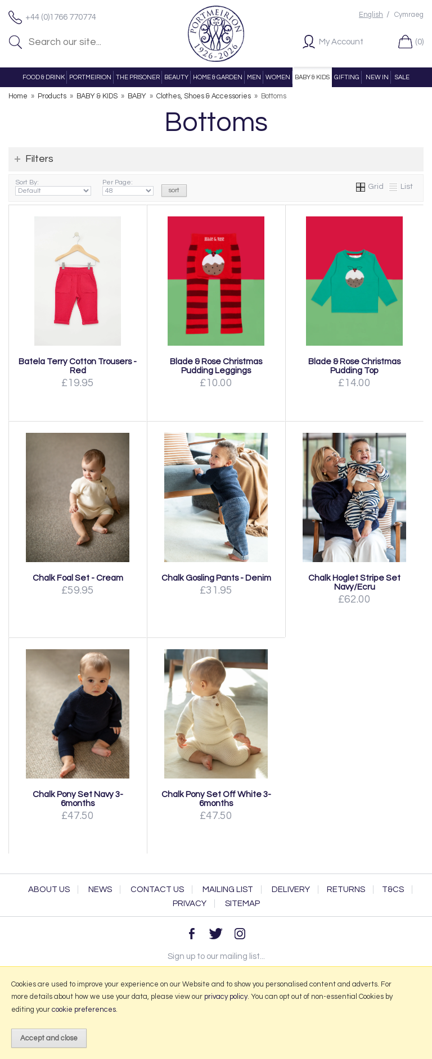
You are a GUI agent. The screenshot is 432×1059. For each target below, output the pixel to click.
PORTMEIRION (90, 77)
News (100, 889)
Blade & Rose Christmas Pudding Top (354, 366)
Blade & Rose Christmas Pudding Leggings (216, 366)
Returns (346, 889)
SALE (402, 77)
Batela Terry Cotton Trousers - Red (78, 366)
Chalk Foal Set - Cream (78, 577)
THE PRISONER (138, 77)
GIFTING (346, 77)
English (371, 15)
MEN (254, 77)
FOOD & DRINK (43, 77)
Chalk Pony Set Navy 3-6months (78, 799)
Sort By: (53, 187)
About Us (49, 889)
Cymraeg (409, 15)
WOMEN (278, 77)
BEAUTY (176, 77)
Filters (39, 158)
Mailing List (227, 889)
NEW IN (377, 77)
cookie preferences (84, 1009)
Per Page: (128, 187)
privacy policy (226, 997)
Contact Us (157, 889)
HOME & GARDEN (217, 77)
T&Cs (393, 889)
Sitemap (242, 903)
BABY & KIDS (312, 77)
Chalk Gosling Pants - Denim (216, 577)
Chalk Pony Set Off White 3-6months (216, 799)
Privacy (189, 903)
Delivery (291, 889)
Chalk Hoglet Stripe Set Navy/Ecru (354, 582)
